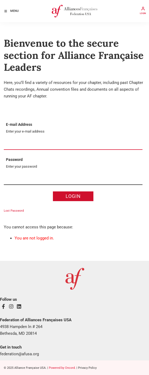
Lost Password (14, 210)
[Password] (73, 178)
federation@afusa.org (19, 354)
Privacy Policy (87, 368)
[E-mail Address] (73, 143)
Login (73, 196)
